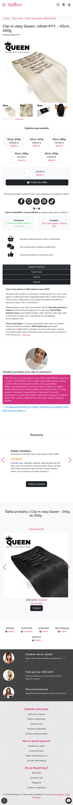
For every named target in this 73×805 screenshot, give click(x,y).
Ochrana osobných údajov (36, 734)
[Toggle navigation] (4, 5)
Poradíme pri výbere (36, 746)
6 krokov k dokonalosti (36, 787)
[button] (70, 465)
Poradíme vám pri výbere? (39, 654)
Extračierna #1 (36, 534)
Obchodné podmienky (36, 729)
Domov (7, 18)
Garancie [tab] (36, 282)
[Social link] (21, 201)
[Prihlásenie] (69, 5)
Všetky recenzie (36, 489)
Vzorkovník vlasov (36, 751)
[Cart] (63, 5)
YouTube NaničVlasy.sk (36, 760)
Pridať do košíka (37, 182)
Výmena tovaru (36, 724)
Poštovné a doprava (36, 714)
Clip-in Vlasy (17, 18)
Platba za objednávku (36, 719)
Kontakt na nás (36, 778)
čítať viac (26, 335)
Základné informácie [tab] (36, 267)
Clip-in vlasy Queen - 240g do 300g (41, 18)
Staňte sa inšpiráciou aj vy (36, 755)
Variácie (36, 613)
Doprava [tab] (36, 277)
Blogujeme (36, 782)
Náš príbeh (36, 773)
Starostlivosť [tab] (36, 272)
